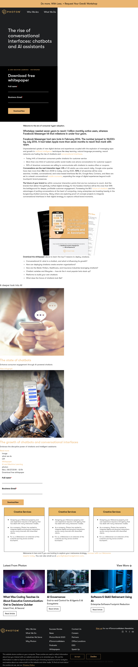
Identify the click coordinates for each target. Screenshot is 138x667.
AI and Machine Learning (99, 70)
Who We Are (33, 12)
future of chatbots (100, 188)
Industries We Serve (70, 12)
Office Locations (78, 641)
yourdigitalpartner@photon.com (70, 556)
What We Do (50, 12)
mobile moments (55, 176)
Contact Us (76, 629)
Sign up (99, 628)
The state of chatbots (15, 360)
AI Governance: (56, 597)
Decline (93, 657)
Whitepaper (115, 70)
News (51, 633)
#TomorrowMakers (57, 641)
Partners (75, 637)
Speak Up (76, 649)
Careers (106, 12)
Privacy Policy (29, 665)
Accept (77, 657)
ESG (73, 645)
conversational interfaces (71, 154)
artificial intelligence (43, 151)
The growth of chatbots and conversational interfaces (39, 442)
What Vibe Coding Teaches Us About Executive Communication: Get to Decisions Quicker (23, 600)
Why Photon (91, 12)
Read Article (10, 613)
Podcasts (53, 645)
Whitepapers (54, 649)
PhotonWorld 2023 (57, 637)
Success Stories (55, 629)
